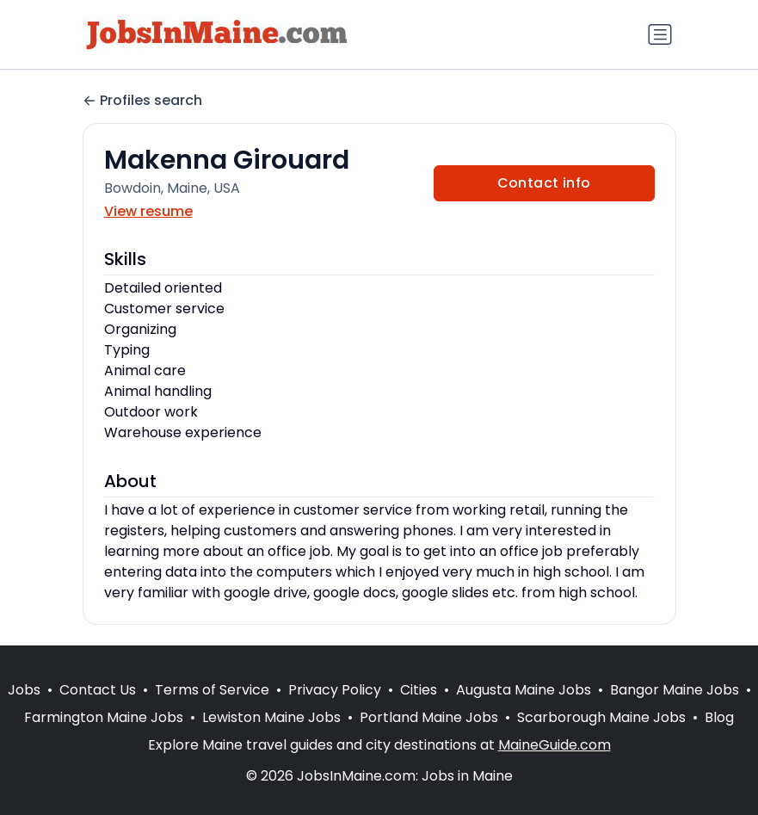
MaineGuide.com (554, 745)
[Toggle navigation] (660, 34)
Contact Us (97, 690)
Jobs (24, 690)
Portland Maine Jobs (429, 717)
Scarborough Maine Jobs (601, 717)
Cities (418, 690)
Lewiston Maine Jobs (271, 717)
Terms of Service (212, 690)
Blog (719, 717)
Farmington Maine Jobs (103, 717)
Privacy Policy (334, 690)
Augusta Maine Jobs (523, 690)
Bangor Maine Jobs (674, 690)
